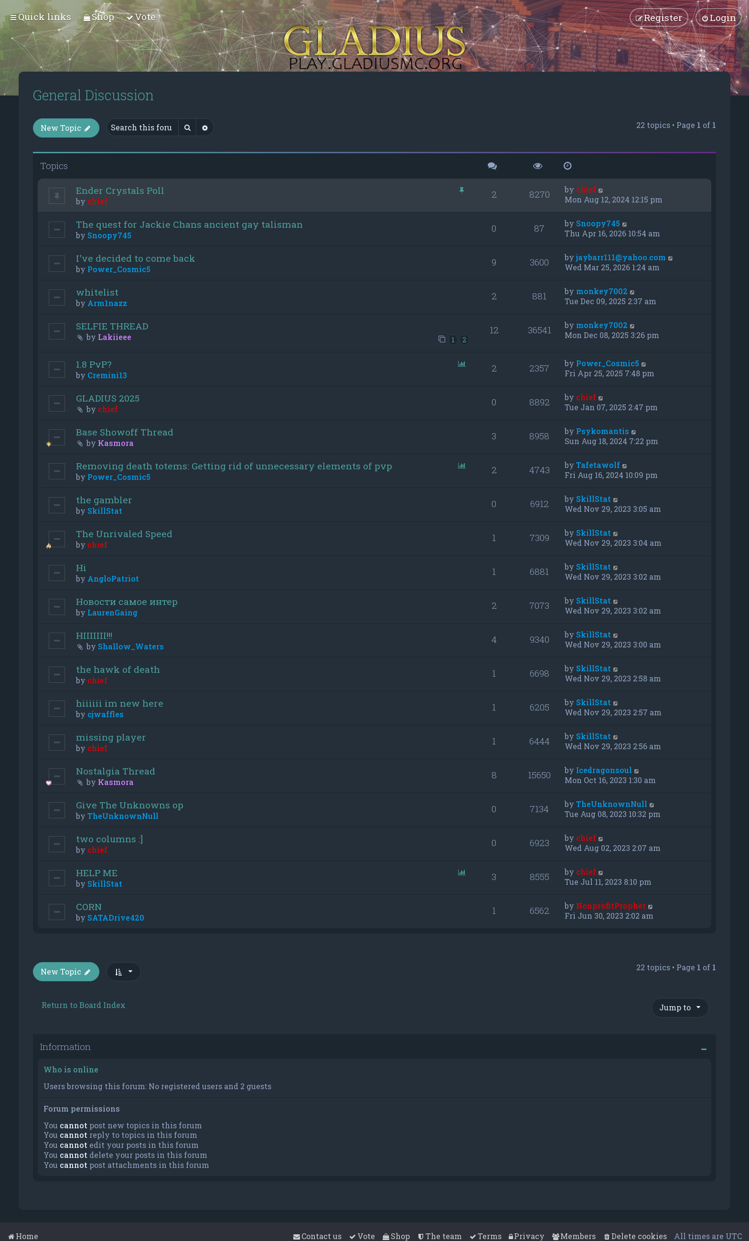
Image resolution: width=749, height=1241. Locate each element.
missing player (111, 737)
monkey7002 (602, 291)
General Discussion (93, 95)
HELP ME (97, 873)
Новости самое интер (127, 601)
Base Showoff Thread (124, 432)
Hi (81, 567)
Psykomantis (602, 431)
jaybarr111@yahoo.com (621, 257)
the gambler (104, 500)
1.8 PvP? (93, 364)
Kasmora (116, 443)
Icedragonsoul (604, 770)
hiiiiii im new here (119, 703)
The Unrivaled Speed (124, 534)
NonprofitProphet (611, 906)
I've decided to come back (135, 258)
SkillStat (104, 511)
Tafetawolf (598, 465)
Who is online (70, 1069)
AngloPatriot (113, 578)
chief (97, 201)
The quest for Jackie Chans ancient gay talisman (189, 224)
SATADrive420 (115, 917)
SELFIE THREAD (112, 326)
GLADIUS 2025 (107, 398)
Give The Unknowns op (129, 805)
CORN (89, 906)
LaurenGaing (112, 612)
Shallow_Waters (131, 646)
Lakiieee (114, 337)
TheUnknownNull (123, 816)
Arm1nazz (107, 303)
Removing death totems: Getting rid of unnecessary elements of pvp (234, 466)
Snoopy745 (109, 235)
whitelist (97, 292)
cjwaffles (105, 714)
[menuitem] (99, 16)
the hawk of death (118, 669)
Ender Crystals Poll (120, 190)
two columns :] (109, 839)
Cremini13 (107, 375)
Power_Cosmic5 (118, 269)
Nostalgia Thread (115, 771)
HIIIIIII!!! (94, 635)
